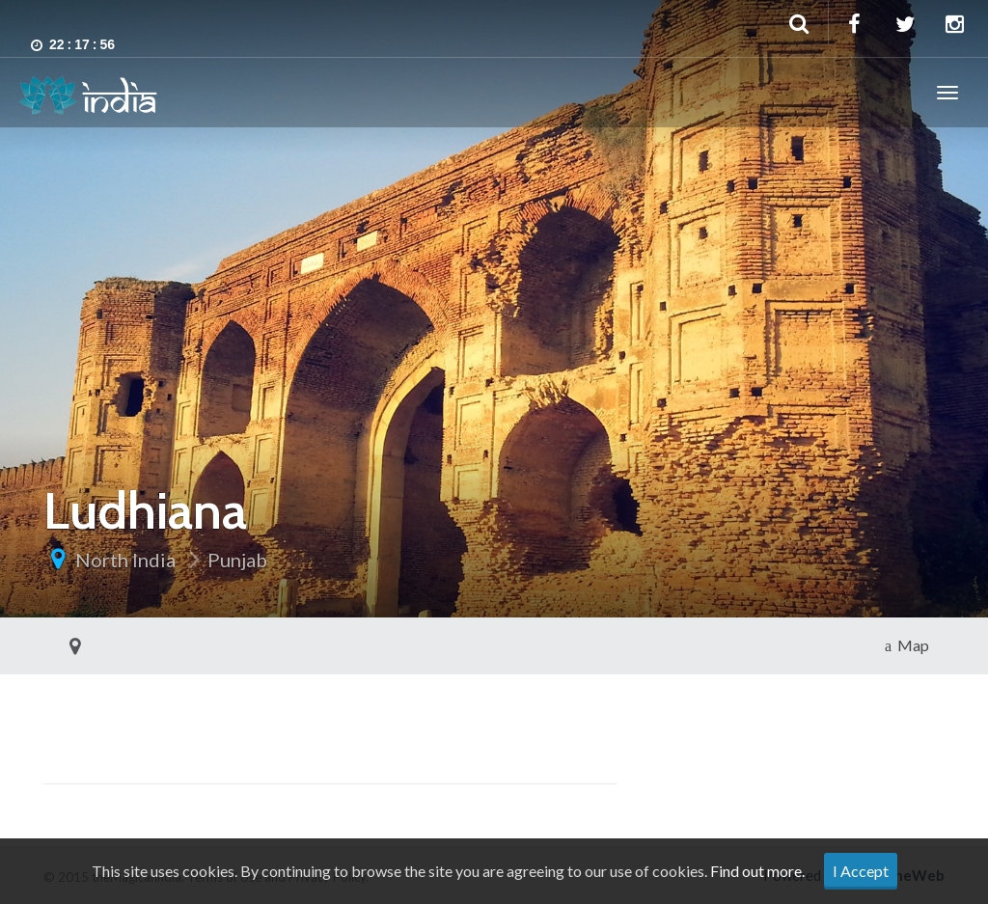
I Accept (861, 871)
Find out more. (757, 871)
